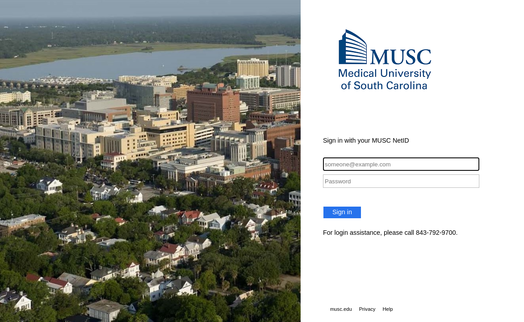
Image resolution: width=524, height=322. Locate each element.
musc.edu (341, 309)
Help (387, 309)
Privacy (367, 309)
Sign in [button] (342, 212)
